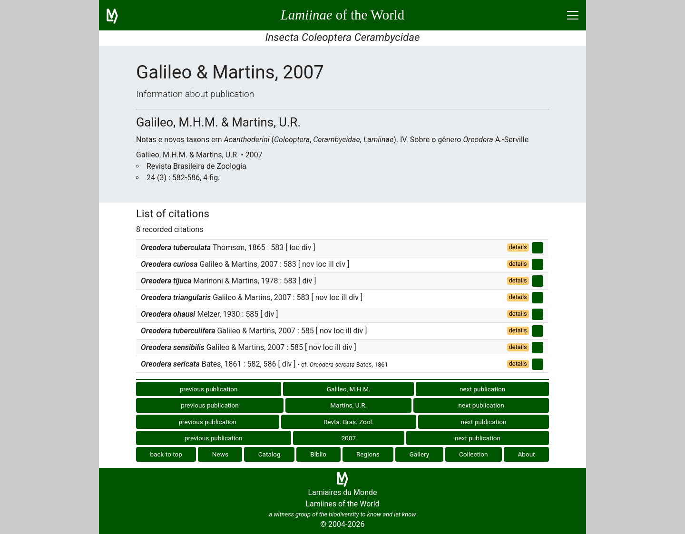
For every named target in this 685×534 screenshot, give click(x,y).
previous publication (209, 389)
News (220, 454)
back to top (166, 454)
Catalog (269, 454)
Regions (368, 454)
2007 (348, 438)
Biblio (318, 454)
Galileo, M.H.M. (349, 389)
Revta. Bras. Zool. (348, 422)
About (526, 454)
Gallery (420, 454)
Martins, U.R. (348, 405)
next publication (482, 389)
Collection (473, 454)
